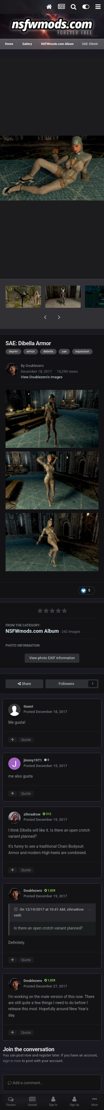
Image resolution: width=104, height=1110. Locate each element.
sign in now (12, 1046)
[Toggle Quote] (16, 895)
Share (24, 669)
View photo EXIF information (52, 643)
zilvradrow (32, 800)
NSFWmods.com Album (32, 616)
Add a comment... (25, 1068)
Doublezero (35, 351)
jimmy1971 (33, 746)
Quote (26, 725)
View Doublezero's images (41, 362)
